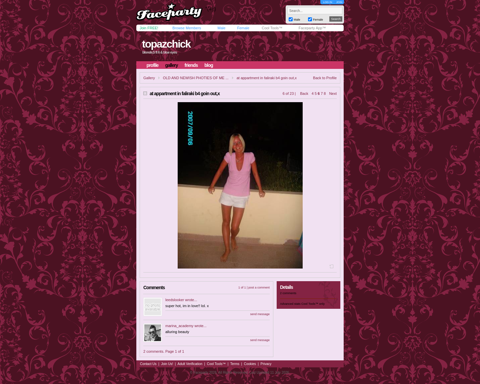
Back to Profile (325, 78)
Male (221, 28)
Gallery (149, 78)
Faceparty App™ (312, 28)
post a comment (259, 287)
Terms (234, 364)
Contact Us (148, 364)
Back (304, 94)
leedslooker (174, 300)
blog (208, 65)
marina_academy (179, 326)
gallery (171, 65)
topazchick (166, 44)
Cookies (250, 364)
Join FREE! (149, 28)
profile (153, 65)
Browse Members (186, 28)
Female (243, 28)
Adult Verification (189, 364)
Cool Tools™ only (313, 303)
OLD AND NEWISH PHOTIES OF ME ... (196, 78)
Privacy (266, 364)
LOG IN (327, 2)
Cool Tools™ (272, 28)
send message (260, 314)
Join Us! (167, 364)
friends (191, 65)
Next (333, 94)
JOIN (339, 2)
